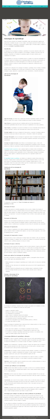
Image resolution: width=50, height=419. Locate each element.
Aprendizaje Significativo (36, 6)
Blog (3, 6)
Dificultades (45, 6)
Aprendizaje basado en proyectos (11, 148)
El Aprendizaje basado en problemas (11, 158)
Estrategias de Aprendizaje (17, 416)
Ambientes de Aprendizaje (25, 6)
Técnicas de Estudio (14, 6)
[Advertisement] (25, 13)
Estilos (7, 6)
